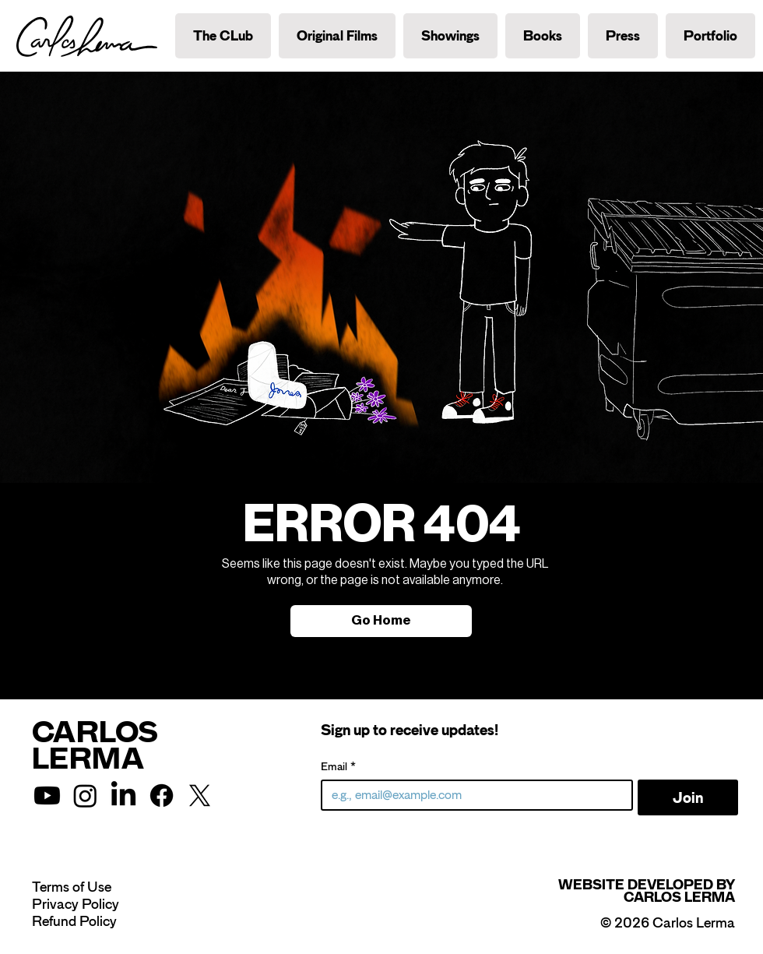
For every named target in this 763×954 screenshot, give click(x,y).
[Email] (472, 795)
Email (338, 766)
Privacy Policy (75, 904)
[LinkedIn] (123, 795)
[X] (200, 795)
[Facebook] (161, 795)
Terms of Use (71, 887)
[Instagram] (85, 795)
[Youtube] (47, 795)
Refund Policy (74, 921)
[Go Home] (381, 621)
